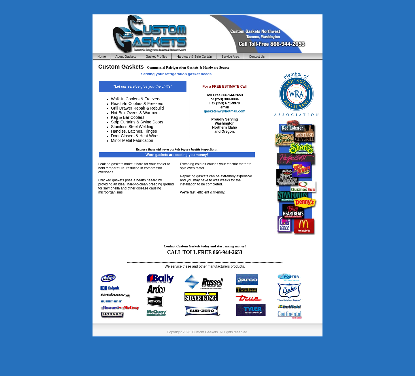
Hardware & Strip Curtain (194, 56)
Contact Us (257, 56)
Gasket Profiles (156, 56)
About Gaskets (125, 56)
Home (101, 56)
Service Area (230, 56)
